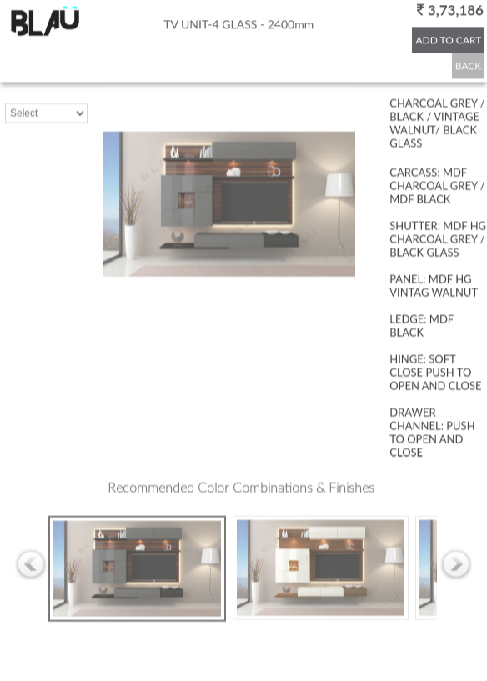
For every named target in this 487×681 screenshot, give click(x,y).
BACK (468, 65)
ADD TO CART (448, 39)
